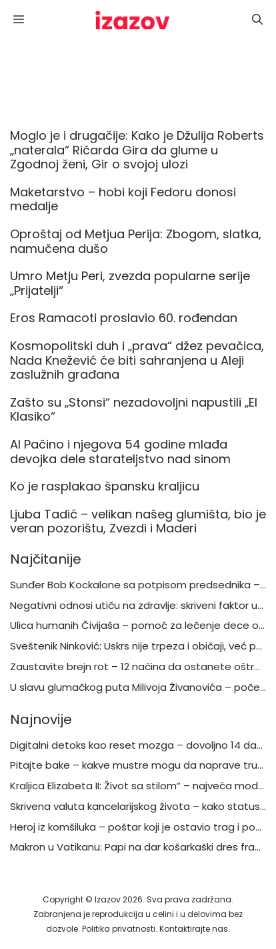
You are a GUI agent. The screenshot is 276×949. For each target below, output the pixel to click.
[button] (257, 20)
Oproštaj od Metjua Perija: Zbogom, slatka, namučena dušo (135, 241)
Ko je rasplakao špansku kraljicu (106, 486)
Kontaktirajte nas (193, 928)
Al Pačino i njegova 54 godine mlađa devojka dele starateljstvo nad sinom (120, 451)
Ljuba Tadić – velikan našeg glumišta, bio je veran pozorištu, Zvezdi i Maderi (138, 521)
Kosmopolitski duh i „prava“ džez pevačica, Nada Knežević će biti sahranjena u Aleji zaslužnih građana (137, 360)
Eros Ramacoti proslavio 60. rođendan (123, 317)
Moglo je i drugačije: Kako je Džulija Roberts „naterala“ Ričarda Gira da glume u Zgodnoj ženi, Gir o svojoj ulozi (137, 149)
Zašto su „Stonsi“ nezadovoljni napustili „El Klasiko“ (133, 409)
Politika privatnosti (118, 928)
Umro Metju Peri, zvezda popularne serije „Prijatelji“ (130, 283)
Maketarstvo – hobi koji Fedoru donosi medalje (123, 199)
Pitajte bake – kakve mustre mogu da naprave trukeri (142, 765)
